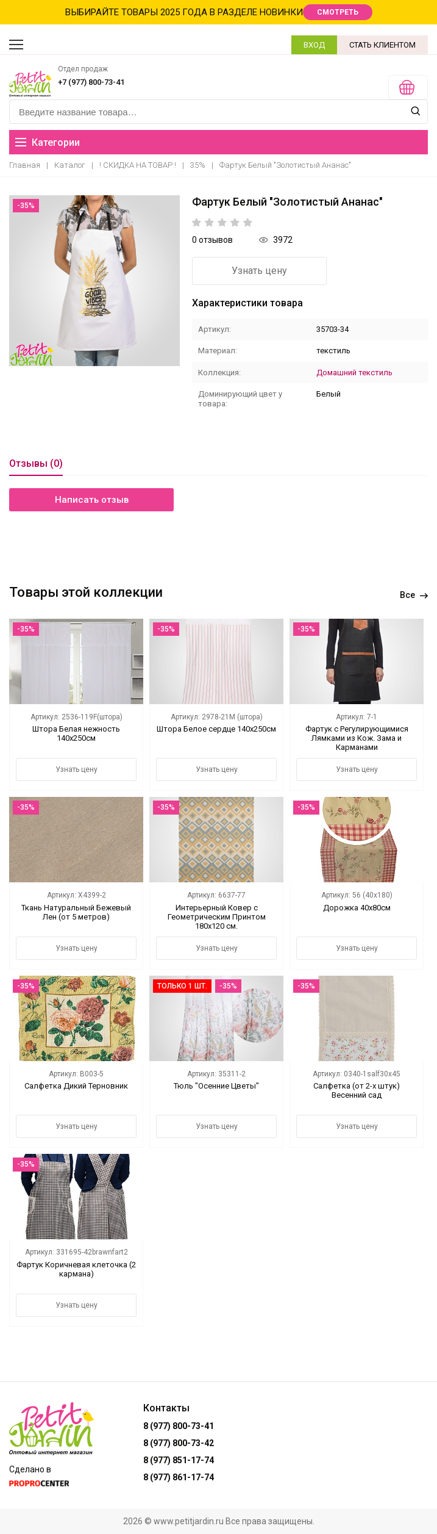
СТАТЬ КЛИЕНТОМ (382, 44)
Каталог (69, 165)
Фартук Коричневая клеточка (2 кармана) (76, 1269)
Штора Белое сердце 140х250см (216, 728)
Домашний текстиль (354, 372)
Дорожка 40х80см (357, 907)
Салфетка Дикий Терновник (76, 1085)
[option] (94, 280)
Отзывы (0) (36, 463)
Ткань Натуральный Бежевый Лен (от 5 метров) (76, 912)
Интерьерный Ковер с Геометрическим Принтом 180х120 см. (217, 917)
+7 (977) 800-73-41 (91, 82)
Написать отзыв (92, 499)
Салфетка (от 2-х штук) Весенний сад (356, 1090)
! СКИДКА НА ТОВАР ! (137, 165)
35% (197, 165)
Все (414, 595)
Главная (24, 165)
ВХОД (314, 44)
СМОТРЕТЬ (337, 12)
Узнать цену (259, 270)
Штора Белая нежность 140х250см (76, 733)
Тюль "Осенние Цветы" (216, 1085)
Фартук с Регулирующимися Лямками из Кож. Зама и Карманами (356, 738)
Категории (47, 142)
